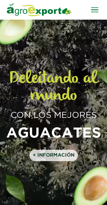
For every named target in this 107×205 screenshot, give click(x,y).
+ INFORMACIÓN (53, 155)
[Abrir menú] (94, 10)
